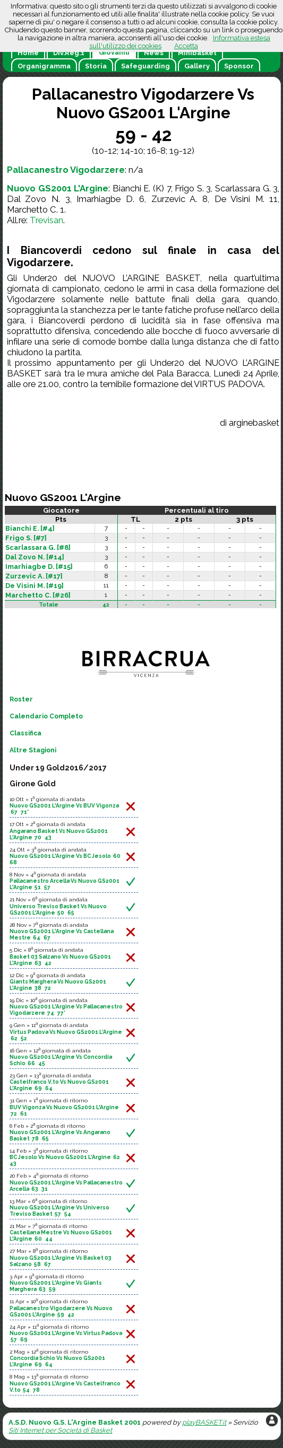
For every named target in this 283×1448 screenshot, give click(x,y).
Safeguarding (145, 66)
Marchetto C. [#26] (38, 595)
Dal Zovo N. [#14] (34, 557)
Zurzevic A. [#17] (34, 576)
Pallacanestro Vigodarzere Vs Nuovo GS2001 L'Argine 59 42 (61, 1311)
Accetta (186, 46)
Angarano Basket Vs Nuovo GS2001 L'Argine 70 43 (59, 834)
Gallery (197, 66)
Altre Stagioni (33, 750)
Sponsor (239, 66)
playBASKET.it (204, 1422)
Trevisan (46, 220)
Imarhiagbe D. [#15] (39, 567)
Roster (21, 699)
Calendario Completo (46, 716)
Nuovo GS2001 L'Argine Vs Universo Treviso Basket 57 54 (59, 1210)
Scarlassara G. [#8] (38, 547)
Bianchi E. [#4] (30, 528)
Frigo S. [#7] (26, 538)
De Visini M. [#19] (34, 586)
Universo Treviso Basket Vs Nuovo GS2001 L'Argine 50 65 (58, 909)
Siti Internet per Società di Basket (60, 1430)
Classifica (25, 733)
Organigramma (44, 66)
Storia (96, 66)
